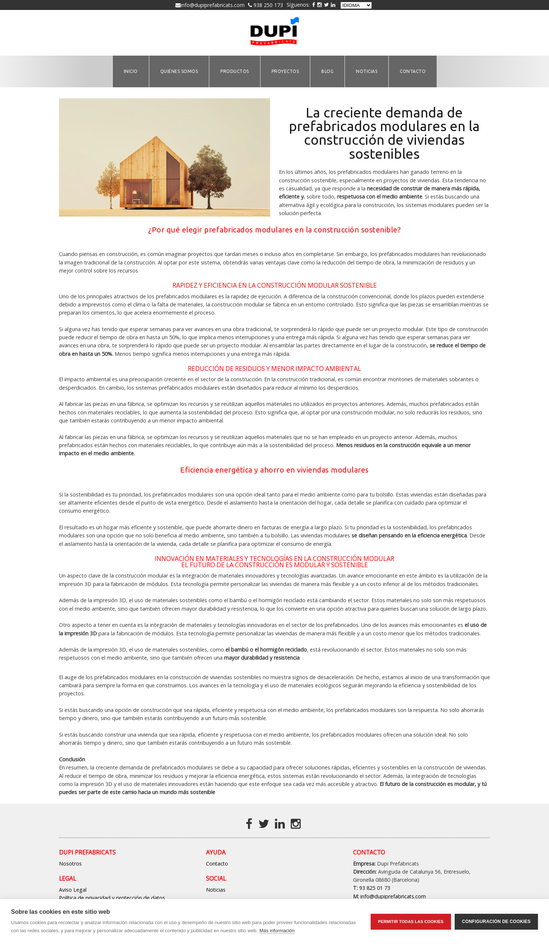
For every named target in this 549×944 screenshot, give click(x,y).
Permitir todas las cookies (411, 921)
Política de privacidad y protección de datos (112, 897)
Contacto (217, 863)
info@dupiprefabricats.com (213, 4)
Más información (276, 930)
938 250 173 (267, 4)
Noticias (215, 889)
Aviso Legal (73, 889)
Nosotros (70, 863)
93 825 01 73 (374, 887)
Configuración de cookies (496, 921)
